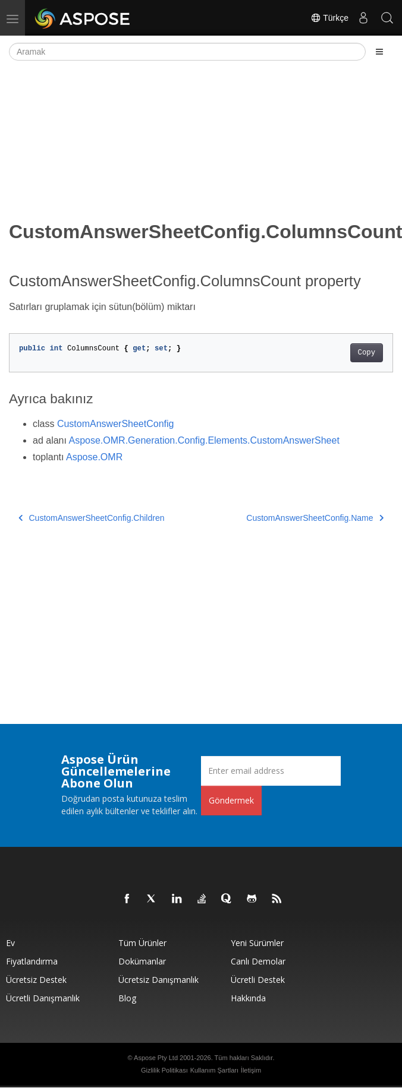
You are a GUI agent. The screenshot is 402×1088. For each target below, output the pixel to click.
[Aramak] (187, 52)
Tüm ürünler (142, 942)
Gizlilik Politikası (164, 1070)
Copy (366, 353)
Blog (127, 998)
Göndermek (231, 800)
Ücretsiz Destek (36, 979)
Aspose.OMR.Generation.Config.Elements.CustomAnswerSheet (204, 440)
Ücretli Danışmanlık (43, 998)
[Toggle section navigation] (379, 51)
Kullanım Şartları (214, 1070)
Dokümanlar (142, 961)
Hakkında (248, 998)
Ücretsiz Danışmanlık (158, 979)
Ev (10, 942)
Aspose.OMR (94, 457)
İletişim (251, 1070)
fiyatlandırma (32, 961)
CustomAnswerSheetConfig (115, 424)
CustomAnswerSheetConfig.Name (315, 518)
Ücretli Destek (258, 979)
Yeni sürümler (257, 942)
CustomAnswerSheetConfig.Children (91, 518)
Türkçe (329, 17)
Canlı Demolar (258, 961)
